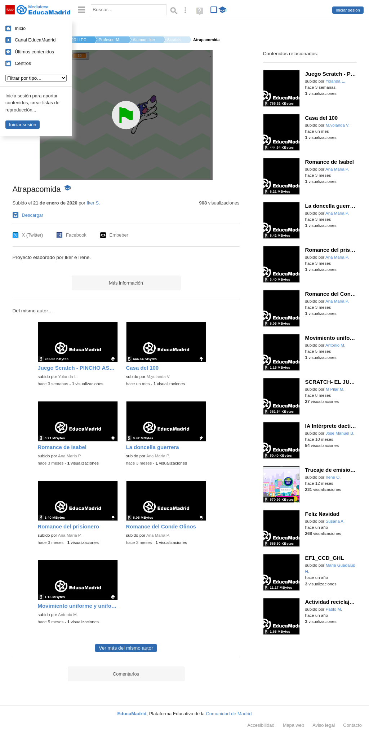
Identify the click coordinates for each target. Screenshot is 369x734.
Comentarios (126, 674)
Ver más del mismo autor (126, 648)
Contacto (352, 725)
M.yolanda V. (158, 376)
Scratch (174, 40)
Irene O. (333, 477)
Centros (23, 63)
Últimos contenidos (34, 51)
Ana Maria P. (69, 456)
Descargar (33, 215)
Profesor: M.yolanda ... (109, 40)
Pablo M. (334, 609)
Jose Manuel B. (340, 433)
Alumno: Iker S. (144, 40)
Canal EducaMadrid (35, 40)
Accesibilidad (260, 725)
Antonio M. (68, 614)
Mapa (293, 725)
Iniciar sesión (348, 10)
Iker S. (93, 203)
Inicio (20, 28)
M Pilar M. (335, 389)
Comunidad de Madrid (229, 713)
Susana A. (335, 521)
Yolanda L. (67, 376)
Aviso (323, 725)
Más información (126, 283)
